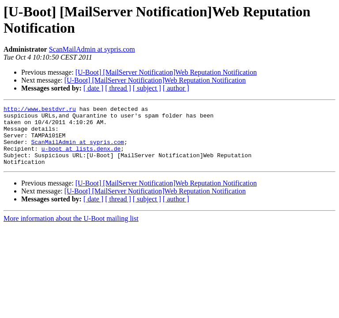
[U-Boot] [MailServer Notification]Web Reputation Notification (166, 72)
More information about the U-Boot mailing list (71, 230)
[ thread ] (118, 88)
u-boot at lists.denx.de (81, 158)
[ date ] (93, 88)
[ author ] (176, 88)
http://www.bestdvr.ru (40, 110)
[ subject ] (147, 88)
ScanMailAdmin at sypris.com (92, 49)
